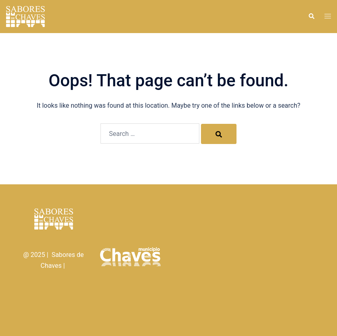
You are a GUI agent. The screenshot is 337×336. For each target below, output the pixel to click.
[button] (311, 16)
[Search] (219, 134)
